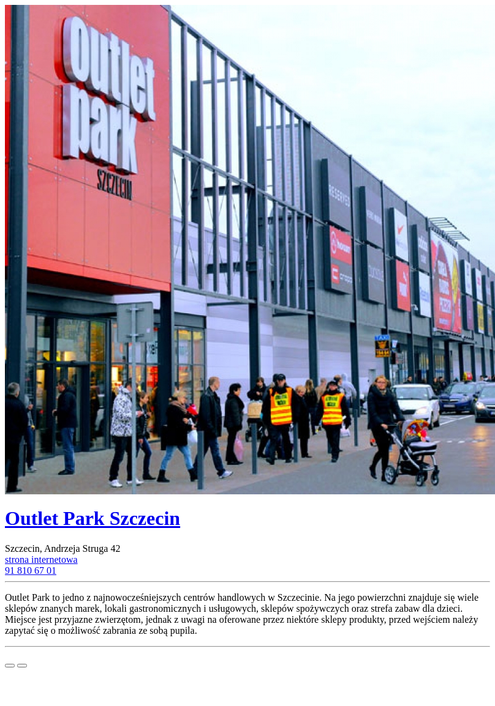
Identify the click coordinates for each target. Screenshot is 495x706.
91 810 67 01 (30, 570)
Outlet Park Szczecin (92, 518)
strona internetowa (41, 559)
